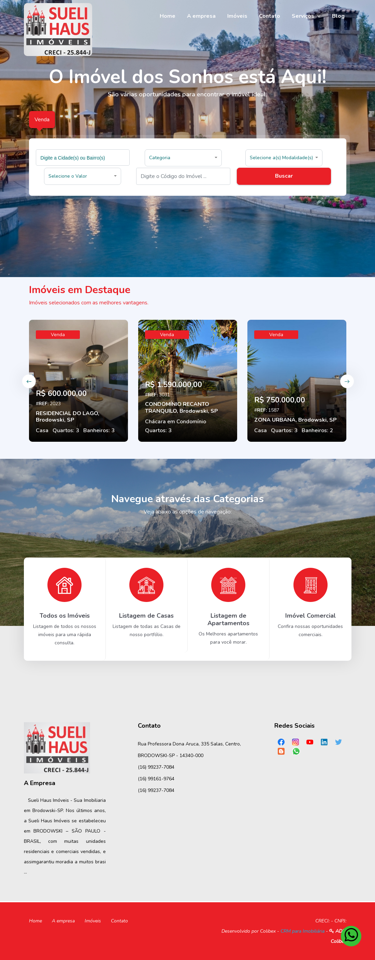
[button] (183, 157)
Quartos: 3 (66, 430)
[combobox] (83, 157)
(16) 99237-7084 (156, 767)
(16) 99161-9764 (156, 779)
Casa (42, 430)
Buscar (284, 176)
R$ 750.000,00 (279, 400)
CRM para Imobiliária (302, 931)
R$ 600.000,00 (61, 393)
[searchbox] (84, 157)
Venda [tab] (41, 119)
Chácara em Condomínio (175, 421)
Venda (58, 334)
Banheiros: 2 (317, 430)
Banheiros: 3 (99, 430)
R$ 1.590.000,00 (173, 385)
